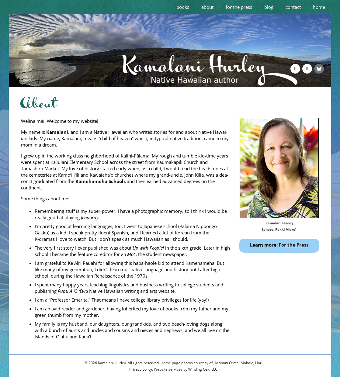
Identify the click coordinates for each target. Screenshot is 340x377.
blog (268, 7)
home (319, 7)
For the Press (293, 245)
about (207, 7)
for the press (239, 7)
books (182, 7)
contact (293, 7)
